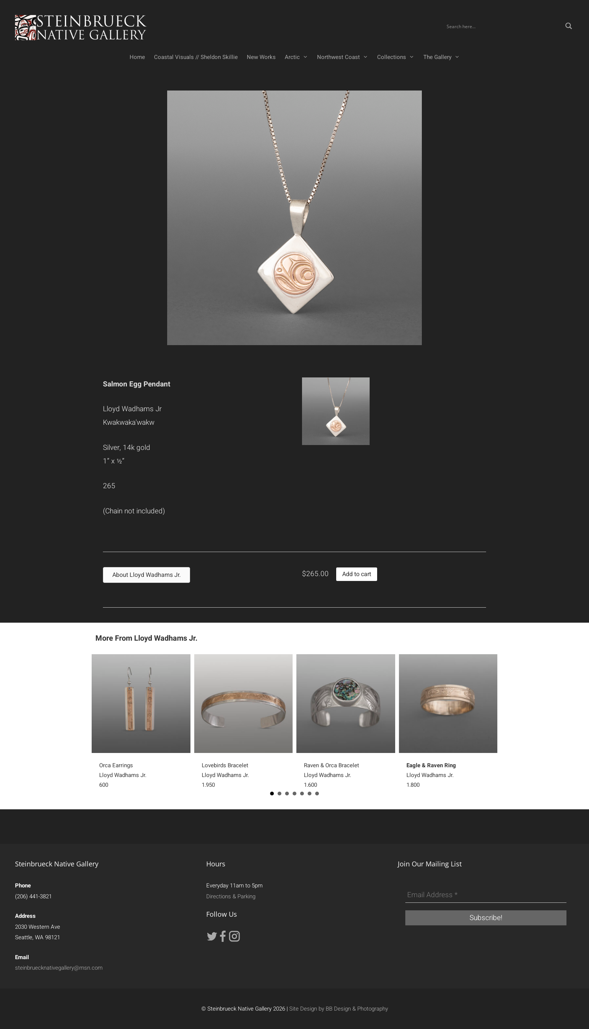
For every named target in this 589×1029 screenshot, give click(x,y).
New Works (261, 57)
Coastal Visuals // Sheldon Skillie (196, 57)
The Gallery (443, 57)
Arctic (299, 57)
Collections (398, 57)
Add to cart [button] (356, 574)
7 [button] (317, 793)
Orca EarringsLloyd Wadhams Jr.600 (122, 775)
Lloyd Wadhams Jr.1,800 (431, 775)
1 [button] (272, 793)
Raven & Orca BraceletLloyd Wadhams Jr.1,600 (331, 775)
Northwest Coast (345, 57)
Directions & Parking (230, 896)
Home (137, 57)
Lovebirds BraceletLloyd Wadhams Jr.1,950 (225, 775)
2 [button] (279, 793)
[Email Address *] (485, 895)
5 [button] (302, 793)
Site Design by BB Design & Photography (338, 1009)
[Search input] (503, 26)
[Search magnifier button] (568, 26)
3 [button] (287, 793)
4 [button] (294, 793)
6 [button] (309, 793)
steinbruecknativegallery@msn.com (59, 968)
